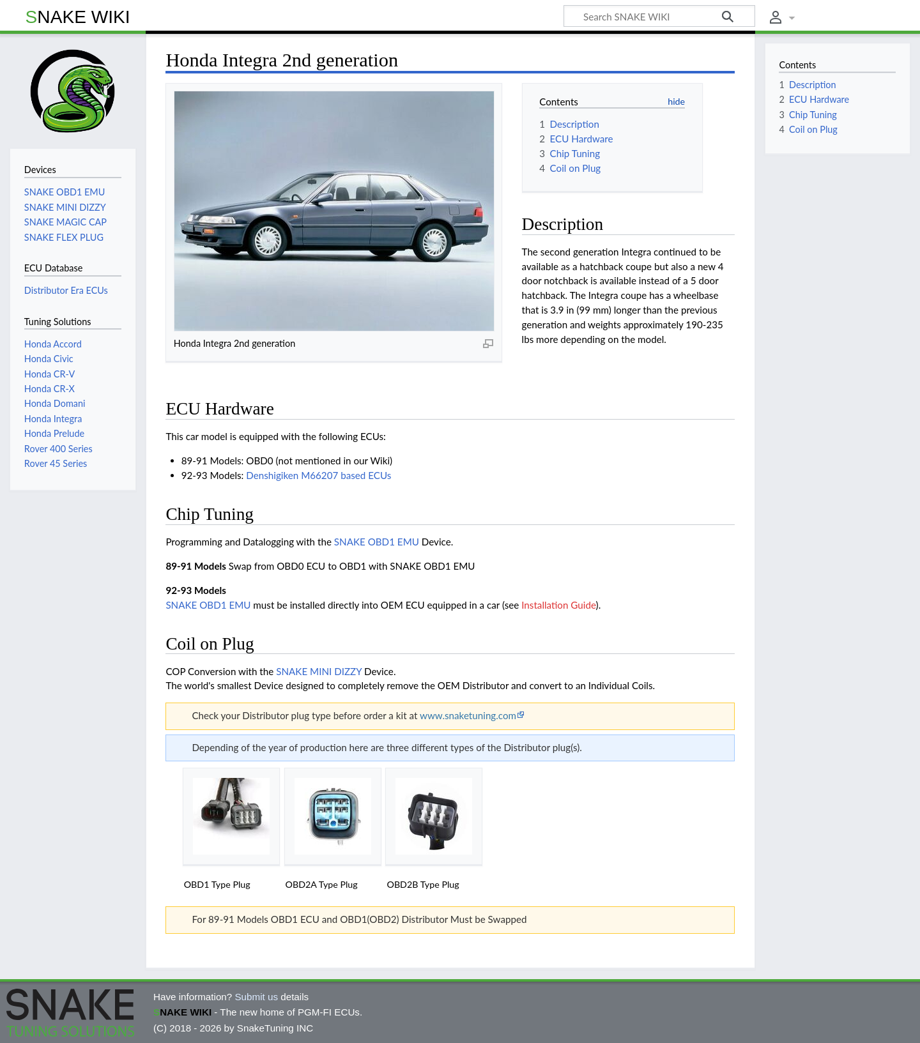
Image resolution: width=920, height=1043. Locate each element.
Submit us (256, 996)
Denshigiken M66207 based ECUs (318, 475)
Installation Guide (558, 605)
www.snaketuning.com (468, 715)
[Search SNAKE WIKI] (659, 16)
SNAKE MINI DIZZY (319, 671)
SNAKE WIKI (78, 17)
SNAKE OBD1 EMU (376, 541)
